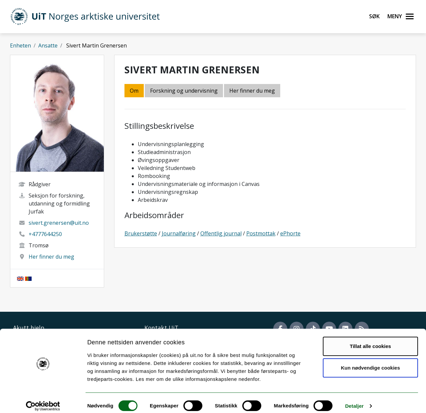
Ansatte (48, 45)
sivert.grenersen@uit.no (59, 222)
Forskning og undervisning (184, 90)
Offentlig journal (221, 233)
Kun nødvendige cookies (370, 362)
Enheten (20, 45)
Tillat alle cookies (370, 340)
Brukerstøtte (140, 233)
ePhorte (290, 233)
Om (134, 90)
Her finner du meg (51, 256)
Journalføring (179, 233)
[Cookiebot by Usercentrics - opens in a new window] (43, 400)
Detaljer (354, 400)
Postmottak (261, 233)
